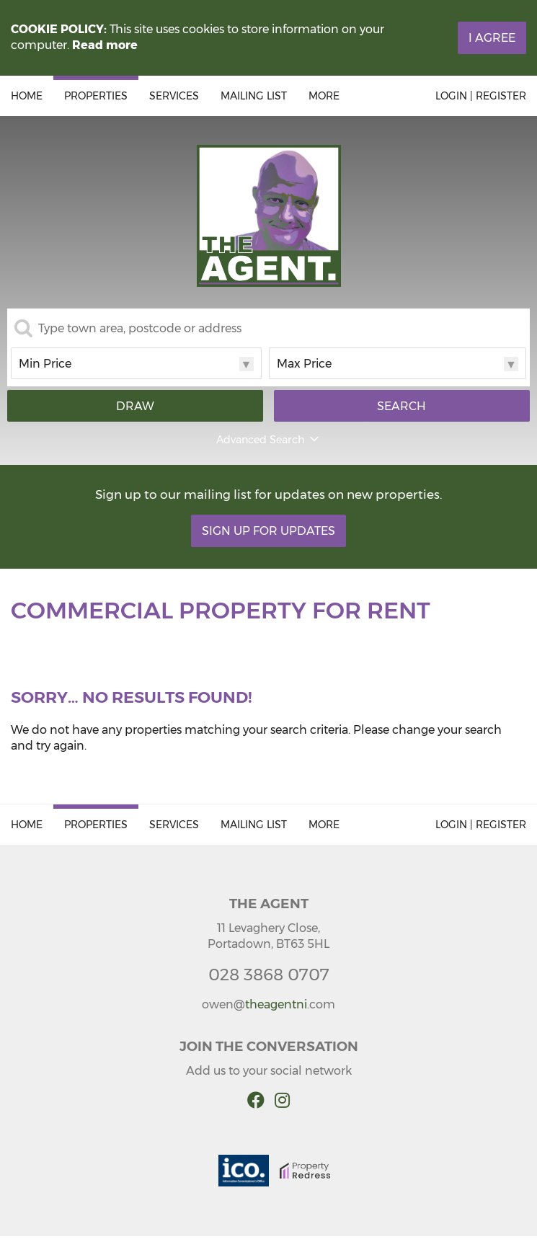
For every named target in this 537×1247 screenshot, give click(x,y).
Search (401, 406)
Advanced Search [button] (268, 439)
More (324, 95)
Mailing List (254, 95)
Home (27, 95)
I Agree (492, 38)
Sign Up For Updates (268, 531)
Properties (96, 95)
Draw (135, 406)
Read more (105, 45)
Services (174, 95)
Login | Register (480, 95)
